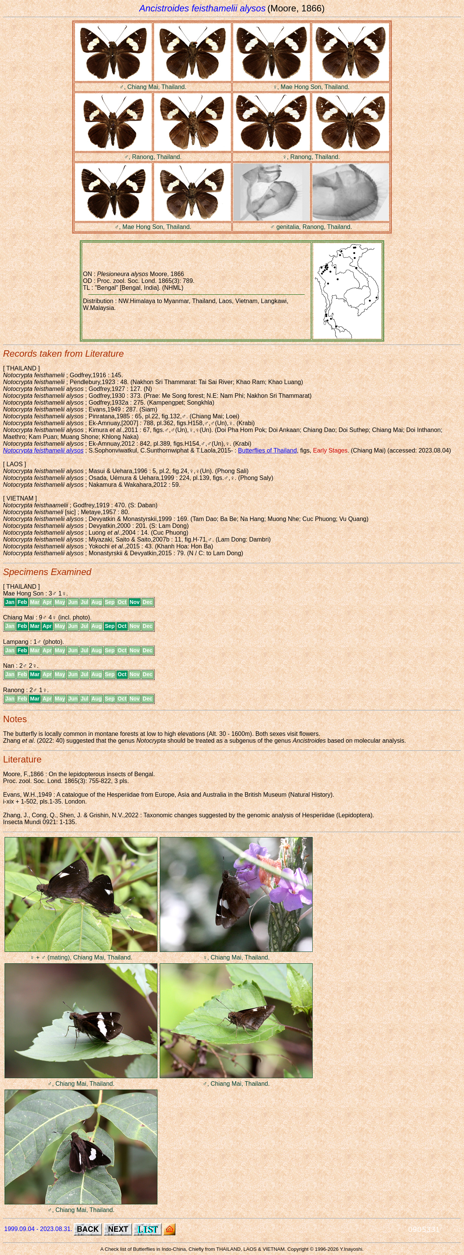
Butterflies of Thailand (267, 450)
